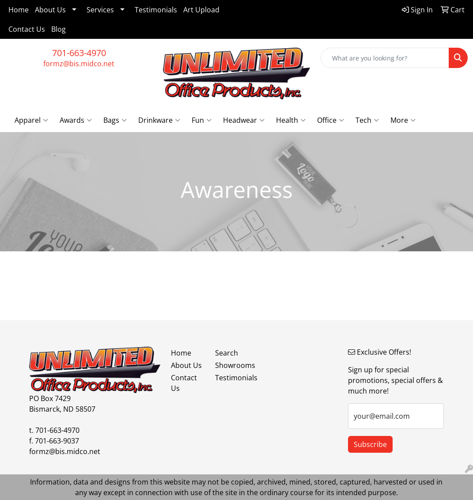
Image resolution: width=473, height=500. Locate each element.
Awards (76, 120)
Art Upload (201, 10)
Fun (202, 120)
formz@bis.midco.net (78, 63)
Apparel (31, 120)
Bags (115, 120)
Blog (58, 29)
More (403, 120)
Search (226, 353)
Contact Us (26, 29)
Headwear (244, 120)
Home (18, 10)
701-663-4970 (79, 53)
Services (100, 10)
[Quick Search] (385, 58)
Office (330, 120)
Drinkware (159, 120)
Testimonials (156, 10)
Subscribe (370, 444)
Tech (367, 120)
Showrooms (232, 365)
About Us (50, 10)
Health (291, 120)
